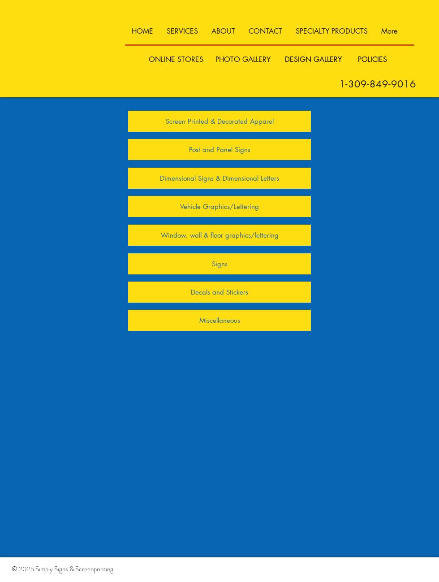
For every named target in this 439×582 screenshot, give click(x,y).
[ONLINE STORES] (176, 60)
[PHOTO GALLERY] (243, 60)
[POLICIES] (372, 60)
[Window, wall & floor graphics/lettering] (219, 235)
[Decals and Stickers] (219, 292)
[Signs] (219, 263)
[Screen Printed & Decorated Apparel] (219, 121)
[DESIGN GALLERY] (313, 60)
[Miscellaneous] (219, 320)
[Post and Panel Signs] (219, 149)
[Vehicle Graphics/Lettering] (219, 206)
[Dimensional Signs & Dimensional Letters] (219, 178)
